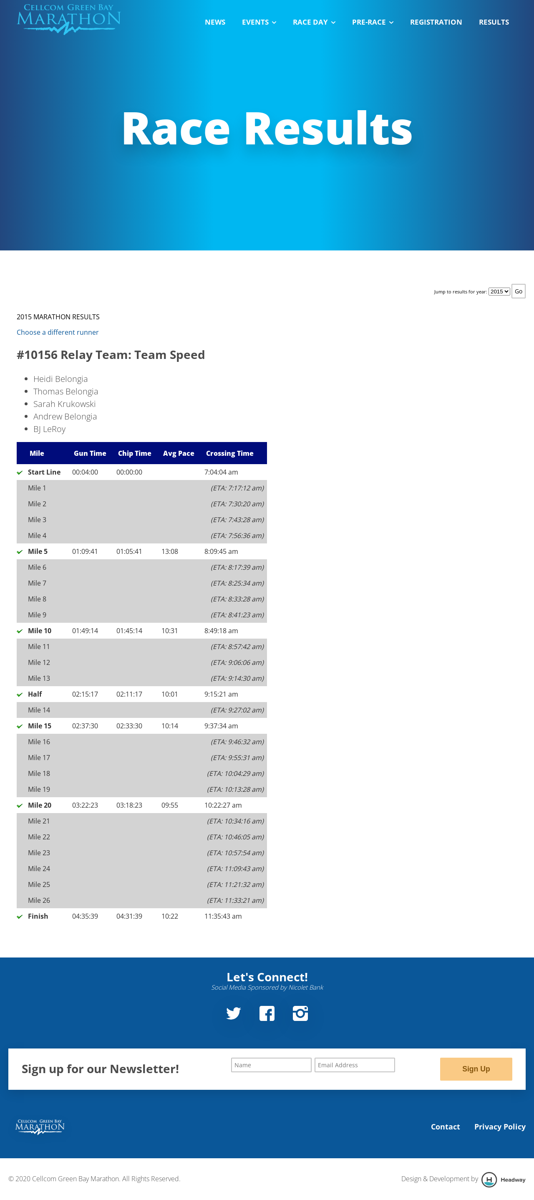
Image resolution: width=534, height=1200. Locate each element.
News (215, 22)
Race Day (314, 22)
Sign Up (476, 1069)
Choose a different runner (58, 332)
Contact (445, 1127)
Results (494, 22)
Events (259, 22)
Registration (436, 22)
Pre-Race (372, 22)
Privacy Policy (500, 1127)
